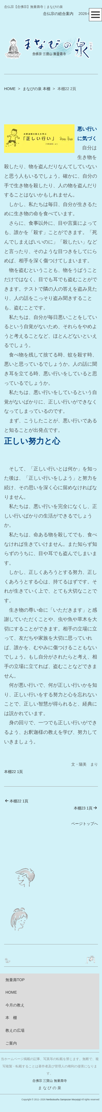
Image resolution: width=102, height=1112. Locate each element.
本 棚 (11, 1017)
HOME (10, 89)
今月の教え (14, 1005)
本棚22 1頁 (13, 771)
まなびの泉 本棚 (36, 89)
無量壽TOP (15, 980)
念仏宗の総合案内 (58, 13)
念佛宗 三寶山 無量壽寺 (49, 1081)
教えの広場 (14, 1030)
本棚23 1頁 (85, 808)
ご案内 (11, 1043)
